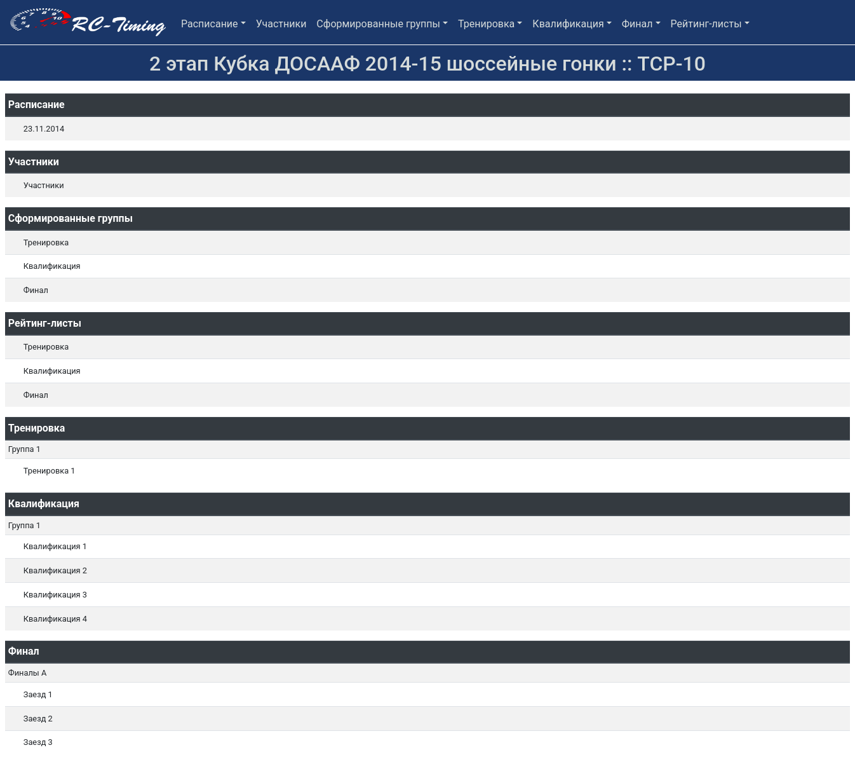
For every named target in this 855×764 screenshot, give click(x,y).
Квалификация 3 (55, 594)
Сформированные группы (378, 24)
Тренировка (486, 24)
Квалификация (567, 24)
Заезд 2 (38, 718)
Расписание (209, 24)
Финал (637, 24)
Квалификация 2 (55, 570)
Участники (281, 24)
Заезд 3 (38, 742)
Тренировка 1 (50, 470)
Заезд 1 (38, 694)
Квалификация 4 (55, 619)
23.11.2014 (44, 128)
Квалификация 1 (55, 546)
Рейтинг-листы (706, 24)
